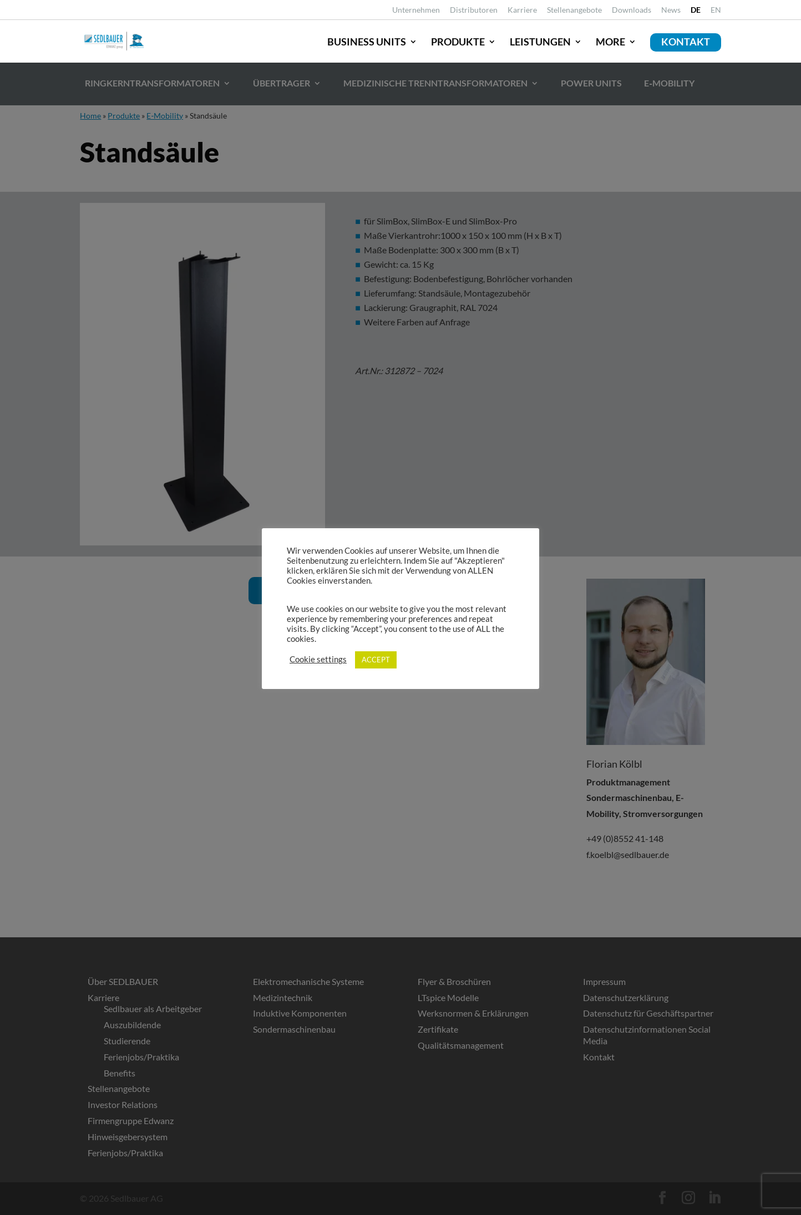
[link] (696, 13)
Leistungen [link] (540, 41)
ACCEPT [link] (376, 659)
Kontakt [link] (685, 41)
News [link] (671, 10)
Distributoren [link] (474, 10)
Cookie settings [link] (318, 659)
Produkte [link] (458, 41)
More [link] (610, 41)
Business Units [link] (366, 41)
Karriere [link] (522, 10)
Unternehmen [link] (416, 10)
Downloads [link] (631, 10)
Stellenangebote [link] (574, 10)
